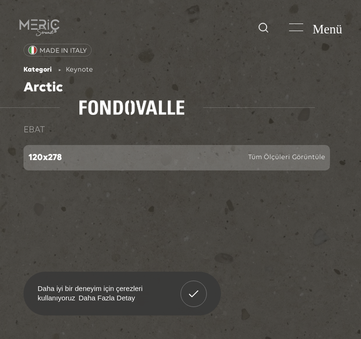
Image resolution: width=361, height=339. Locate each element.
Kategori (38, 69)
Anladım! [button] (194, 287)
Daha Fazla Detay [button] (106, 298)
